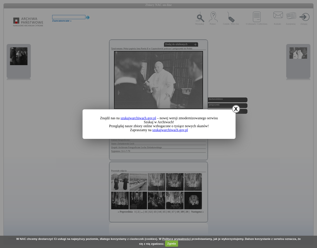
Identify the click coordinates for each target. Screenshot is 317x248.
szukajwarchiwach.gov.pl (138, 118)
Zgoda (171, 243)
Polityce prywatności (176, 239)
